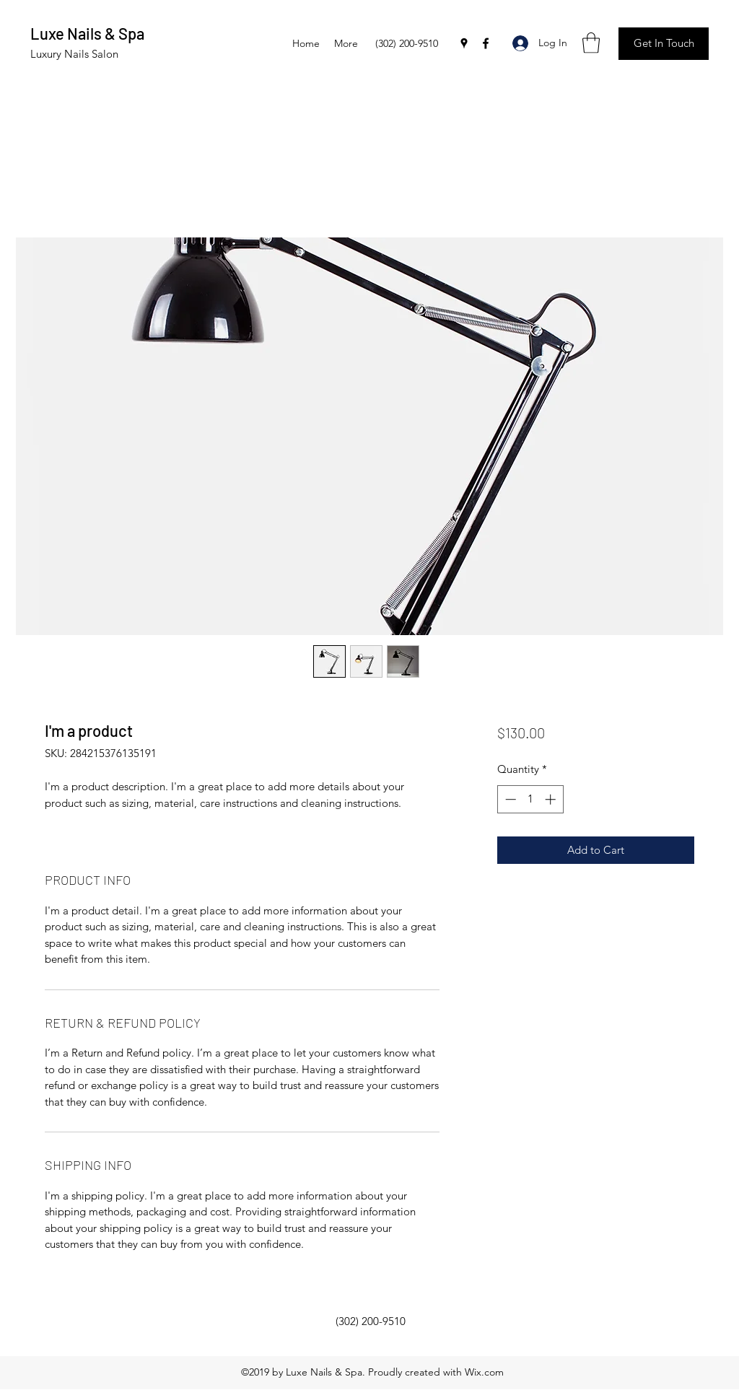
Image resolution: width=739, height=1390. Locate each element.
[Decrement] (509, 799)
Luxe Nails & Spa (87, 33)
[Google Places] (464, 43)
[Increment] (551, 799)
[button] (591, 42)
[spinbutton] (530, 799)
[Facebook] (485, 43)
